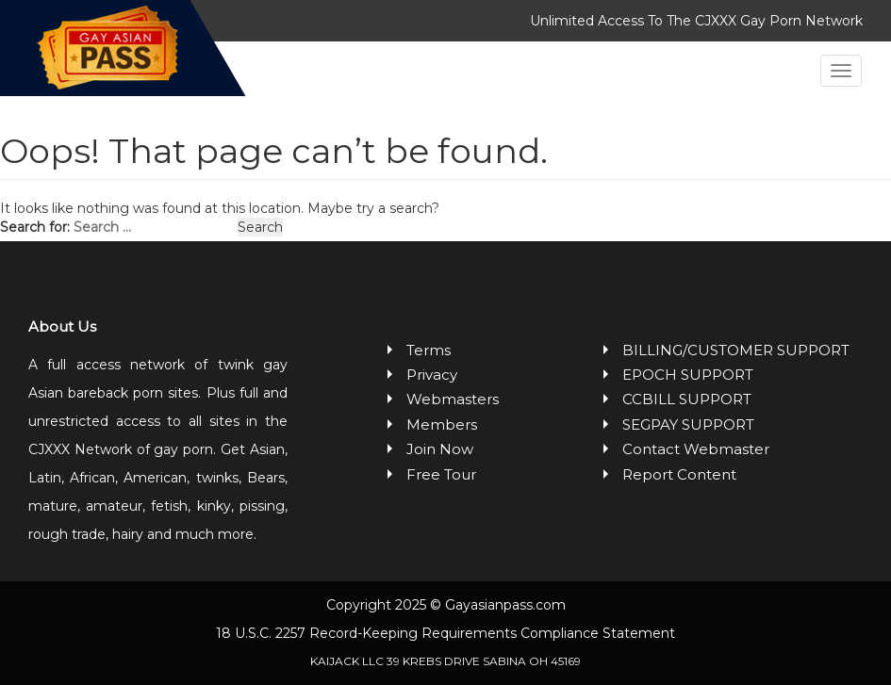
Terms (428, 350)
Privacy (431, 374)
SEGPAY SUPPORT (688, 424)
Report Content (679, 474)
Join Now (439, 449)
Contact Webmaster (695, 449)
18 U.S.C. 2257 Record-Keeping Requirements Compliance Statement (445, 633)
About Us (62, 326)
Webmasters (452, 399)
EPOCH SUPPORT (687, 374)
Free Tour (441, 474)
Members (441, 424)
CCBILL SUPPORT (686, 399)
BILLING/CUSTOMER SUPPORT (736, 350)
